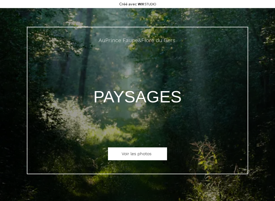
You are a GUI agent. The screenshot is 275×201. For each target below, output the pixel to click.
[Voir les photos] (137, 153)
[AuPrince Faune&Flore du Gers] (137, 40)
